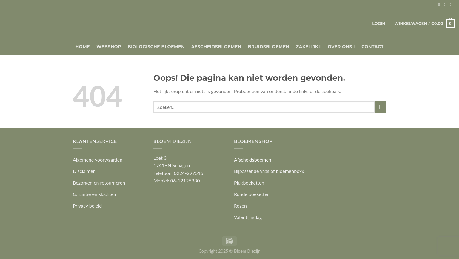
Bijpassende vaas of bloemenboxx (269, 171)
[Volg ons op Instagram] (446, 4)
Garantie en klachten (94, 194)
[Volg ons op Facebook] (440, 4)
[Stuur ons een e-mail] (451, 4)
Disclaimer (84, 171)
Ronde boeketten (252, 194)
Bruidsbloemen (268, 46)
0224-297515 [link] (189, 173)
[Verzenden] (380, 107)
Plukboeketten (249, 182)
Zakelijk (308, 46)
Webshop (108, 46)
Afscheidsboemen (252, 159)
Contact (372, 46)
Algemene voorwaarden (97, 159)
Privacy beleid (87, 205)
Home (83, 46)
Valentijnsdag (248, 217)
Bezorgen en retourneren (99, 182)
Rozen (240, 205)
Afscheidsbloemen (216, 46)
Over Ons (341, 46)
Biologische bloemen (156, 46)
